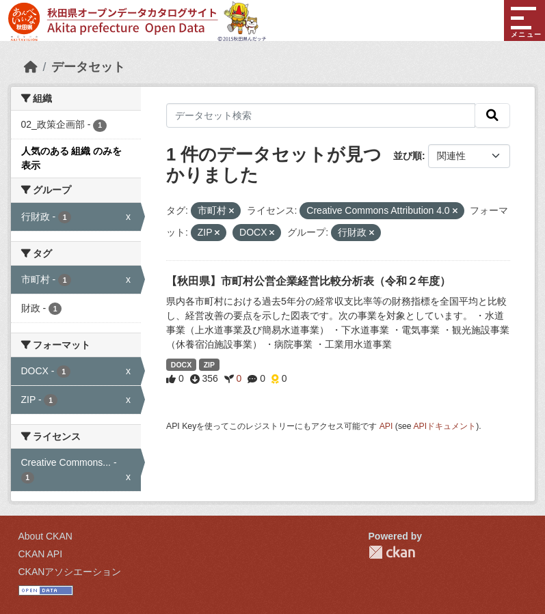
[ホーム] (31, 67)
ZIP (209, 365)
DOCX (181, 365)
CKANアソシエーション (70, 571)
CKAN (392, 552)
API (386, 426)
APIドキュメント (444, 426)
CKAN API (40, 553)
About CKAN (45, 536)
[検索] (492, 115)
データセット (88, 67)
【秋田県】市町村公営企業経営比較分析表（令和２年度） (308, 281)
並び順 (407, 155)
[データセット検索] (320, 115)
